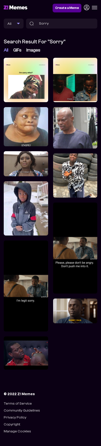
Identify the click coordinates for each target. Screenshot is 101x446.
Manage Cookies (17, 431)
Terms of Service (18, 403)
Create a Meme (67, 8)
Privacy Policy (15, 417)
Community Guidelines (22, 410)
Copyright (12, 424)
